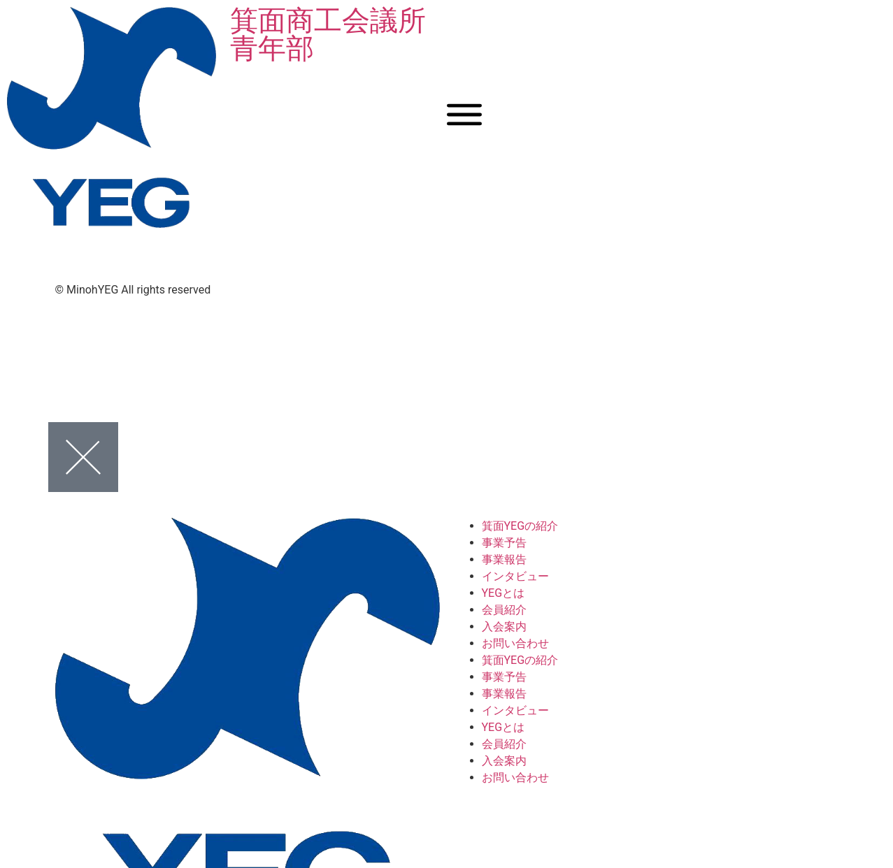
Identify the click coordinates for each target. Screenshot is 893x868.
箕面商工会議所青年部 (328, 34)
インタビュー (515, 576)
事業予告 (504, 542)
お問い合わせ (515, 643)
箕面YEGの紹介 (520, 526)
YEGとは (503, 593)
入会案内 (504, 626)
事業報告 (504, 559)
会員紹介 (504, 609)
